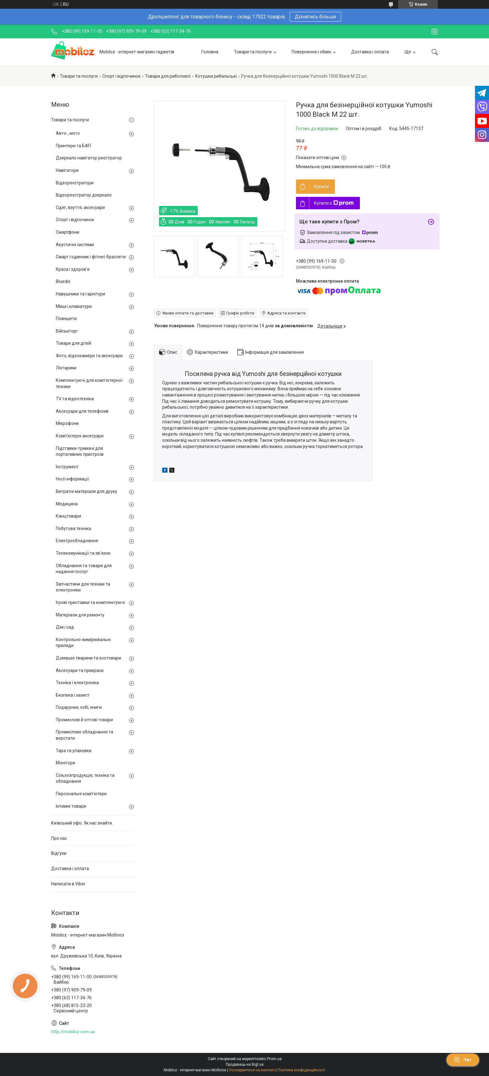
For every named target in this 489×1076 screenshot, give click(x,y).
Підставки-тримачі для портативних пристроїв (80, 451)
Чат (463, 1060)
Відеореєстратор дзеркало (84, 194)
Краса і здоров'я (73, 269)
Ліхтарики (66, 367)
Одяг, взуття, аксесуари (80, 207)
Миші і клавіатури (74, 306)
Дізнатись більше (315, 17)
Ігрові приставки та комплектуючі (90, 602)
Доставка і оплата (370, 51)
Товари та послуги (253, 51)
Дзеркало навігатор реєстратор (89, 157)
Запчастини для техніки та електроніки (83, 587)
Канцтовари (68, 516)
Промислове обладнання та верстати (84, 735)
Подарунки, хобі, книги (79, 707)
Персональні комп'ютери (81, 793)
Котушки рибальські (216, 76)
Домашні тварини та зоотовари (88, 657)
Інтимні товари (71, 806)
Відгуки (58, 853)
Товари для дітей (73, 343)
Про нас (59, 838)
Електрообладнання (77, 540)
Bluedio (63, 281)
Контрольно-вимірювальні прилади (83, 642)
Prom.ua (274, 1059)
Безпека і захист (73, 695)
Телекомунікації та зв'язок (83, 553)
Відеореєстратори (75, 182)
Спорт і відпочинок (121, 76)
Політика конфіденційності (301, 1070)
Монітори (65, 762)
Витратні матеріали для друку (86, 491)
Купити (321, 186)
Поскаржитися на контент (252, 1070)
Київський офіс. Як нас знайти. (82, 822)
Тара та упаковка (73, 750)
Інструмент (67, 466)
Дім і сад (65, 627)
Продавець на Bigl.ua (245, 1064)
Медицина (67, 503)
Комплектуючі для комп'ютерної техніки (89, 383)
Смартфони (67, 232)
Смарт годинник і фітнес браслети (91, 256)
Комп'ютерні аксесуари (80, 435)
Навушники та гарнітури (80, 293)
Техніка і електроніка (77, 682)
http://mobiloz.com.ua (73, 1031)
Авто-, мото (68, 133)
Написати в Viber (68, 883)
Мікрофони (67, 423)
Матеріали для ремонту (80, 614)
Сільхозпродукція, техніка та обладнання (85, 778)
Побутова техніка (73, 528)
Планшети (66, 318)
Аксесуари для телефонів (82, 411)
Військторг (67, 331)
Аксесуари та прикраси (80, 670)
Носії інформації (72, 478)
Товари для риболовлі (168, 76)
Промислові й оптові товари (84, 719)
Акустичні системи (75, 244)
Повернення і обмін (311, 51)
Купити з (334, 203)
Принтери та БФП (73, 145)
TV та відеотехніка (75, 398)
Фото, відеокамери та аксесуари (89, 355)
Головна (209, 51)
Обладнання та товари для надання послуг (84, 568)
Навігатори (67, 170)
